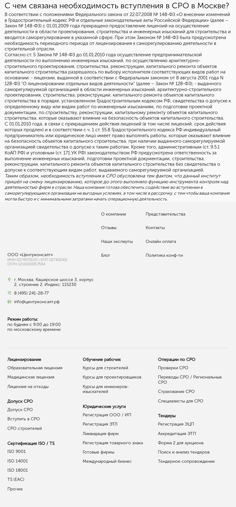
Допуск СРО (20, 409)
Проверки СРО (173, 367)
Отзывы (108, 227)
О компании (113, 214)
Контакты (155, 227)
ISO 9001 (16, 451)
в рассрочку (160, 193)
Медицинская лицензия (30, 377)
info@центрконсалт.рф (37, 301)
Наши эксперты (117, 241)
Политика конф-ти (164, 255)
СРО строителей (24, 428)
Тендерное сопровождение (186, 461)
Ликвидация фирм (101, 433)
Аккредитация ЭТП (177, 433)
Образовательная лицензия (34, 367)
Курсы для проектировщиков (112, 377)
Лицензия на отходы (28, 386)
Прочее (15, 489)
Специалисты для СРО (180, 401)
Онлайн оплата (161, 241)
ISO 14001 (17, 461)
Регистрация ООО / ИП (107, 415)
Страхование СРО (176, 391)
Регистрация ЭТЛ (100, 424)
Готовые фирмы (98, 452)
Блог (105, 255)
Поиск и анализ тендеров (184, 452)
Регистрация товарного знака (113, 443)
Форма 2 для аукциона (180, 443)
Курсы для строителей (105, 367)
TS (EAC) (15, 479)
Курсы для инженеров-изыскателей (106, 389)
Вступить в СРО (23, 419)
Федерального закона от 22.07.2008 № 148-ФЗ (125, 14)
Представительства (165, 214)
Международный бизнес (107, 461)
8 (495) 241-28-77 (31, 293)
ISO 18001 (17, 470)
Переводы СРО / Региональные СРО (190, 379)
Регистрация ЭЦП (176, 424)
